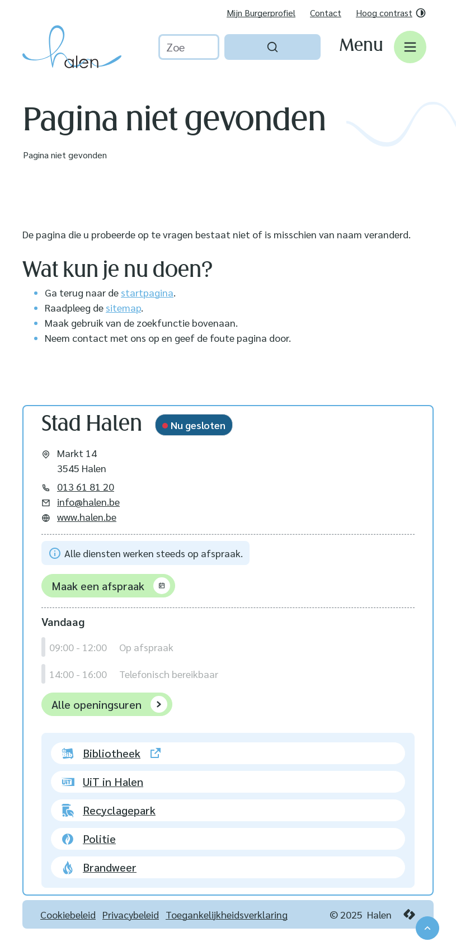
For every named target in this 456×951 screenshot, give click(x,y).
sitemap (123, 307)
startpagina (147, 292)
